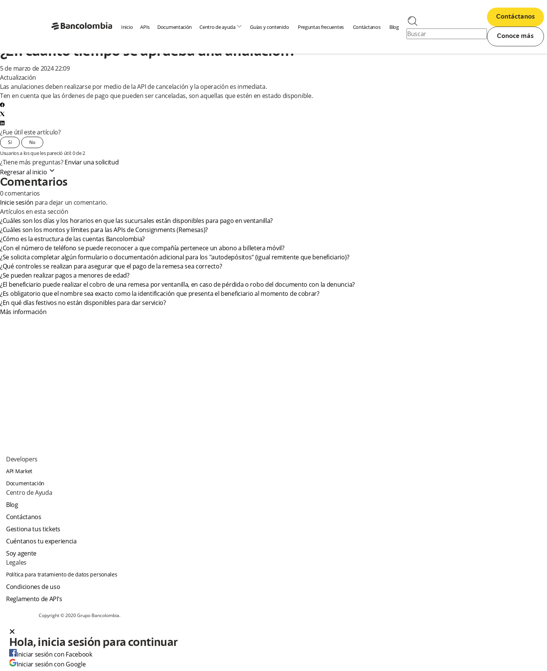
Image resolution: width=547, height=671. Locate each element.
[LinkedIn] (2, 123)
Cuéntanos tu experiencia (41, 541)
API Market (19, 471)
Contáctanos (367, 27)
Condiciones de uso (33, 587)
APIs (145, 27)
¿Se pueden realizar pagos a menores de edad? (65, 275)
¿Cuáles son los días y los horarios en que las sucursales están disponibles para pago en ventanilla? (137, 220)
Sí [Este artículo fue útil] (10, 142)
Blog (394, 27)
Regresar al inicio (28, 172)
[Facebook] (2, 105)
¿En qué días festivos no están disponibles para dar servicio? (84, 302)
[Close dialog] (12, 632)
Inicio (127, 27)
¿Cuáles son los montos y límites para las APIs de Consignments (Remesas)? (104, 230)
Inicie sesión (16, 202)
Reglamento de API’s (34, 599)
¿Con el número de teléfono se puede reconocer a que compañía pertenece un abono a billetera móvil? (142, 248)
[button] (273, 632)
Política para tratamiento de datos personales (61, 574)
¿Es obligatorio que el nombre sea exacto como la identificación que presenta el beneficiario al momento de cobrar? (159, 293)
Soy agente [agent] (21, 553)
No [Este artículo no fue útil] (32, 142)
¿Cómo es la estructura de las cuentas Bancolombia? (73, 239)
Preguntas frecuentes (321, 27)
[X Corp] (2, 114)
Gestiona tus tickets (33, 529)
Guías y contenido (269, 27)
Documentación (174, 27)
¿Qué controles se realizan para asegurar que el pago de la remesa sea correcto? (111, 266)
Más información (23, 312)
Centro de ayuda (220, 26)
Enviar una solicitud (92, 162)
